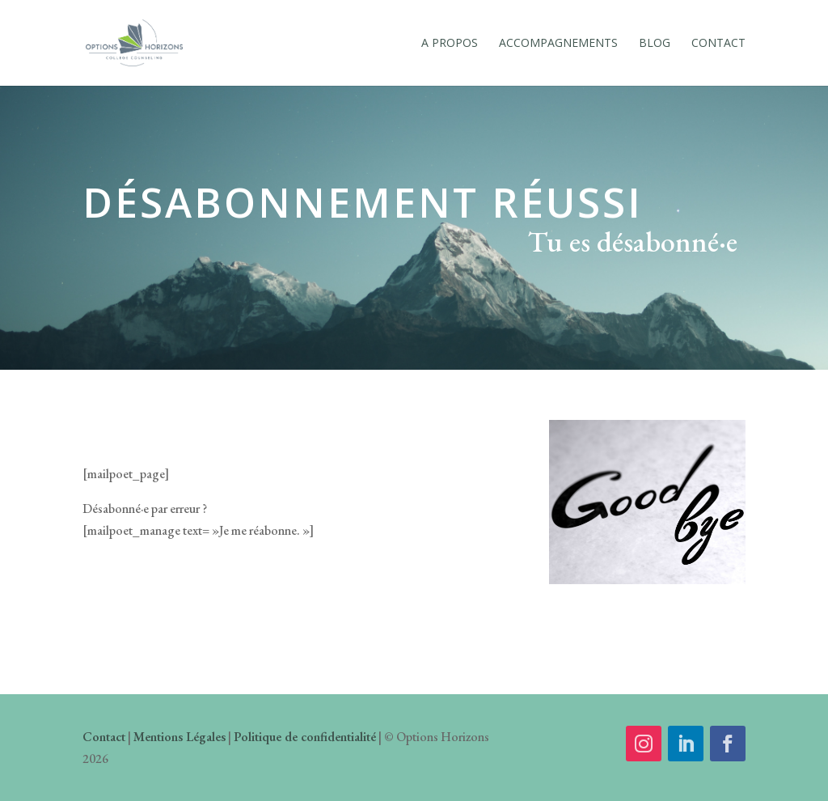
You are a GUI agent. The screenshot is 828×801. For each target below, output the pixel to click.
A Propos (449, 43)
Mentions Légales (179, 736)
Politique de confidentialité (305, 736)
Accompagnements (558, 43)
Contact (718, 43)
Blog (654, 43)
